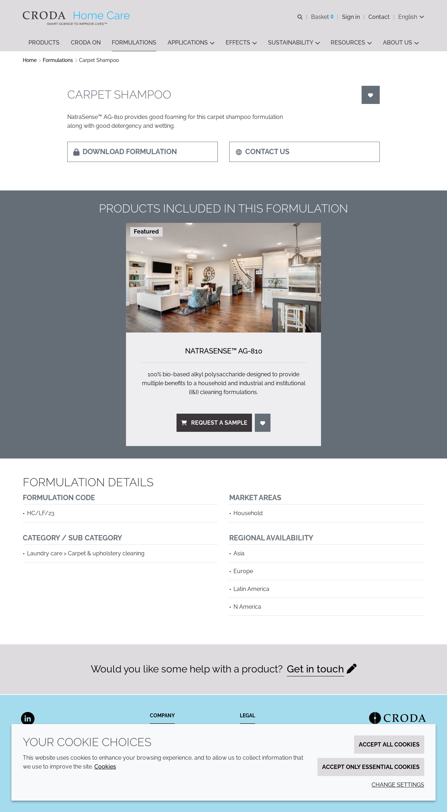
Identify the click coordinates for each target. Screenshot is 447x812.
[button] (43, 43)
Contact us (262, 152)
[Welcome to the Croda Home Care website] (77, 15)
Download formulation (125, 152)
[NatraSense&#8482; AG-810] (223, 278)
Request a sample (214, 423)
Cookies (105, 766)
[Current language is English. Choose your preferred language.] (411, 16)
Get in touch (315, 670)
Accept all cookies (389, 744)
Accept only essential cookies (371, 767)
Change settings (398, 784)
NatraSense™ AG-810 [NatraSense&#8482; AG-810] (223, 351)
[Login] (371, 96)
